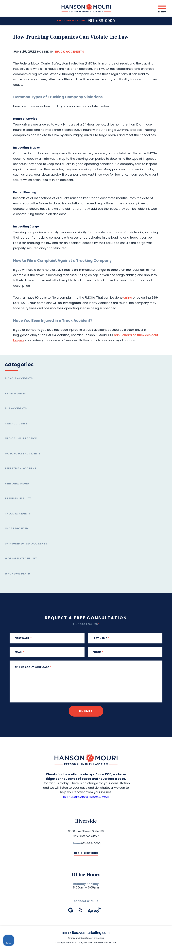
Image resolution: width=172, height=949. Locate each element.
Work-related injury (21, 558)
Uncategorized (16, 528)
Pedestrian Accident (20, 468)
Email (19, 652)
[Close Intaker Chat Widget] (161, 843)
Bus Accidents (16, 408)
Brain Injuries (15, 393)
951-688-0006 (101, 20)
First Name (23, 638)
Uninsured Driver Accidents (26, 543)
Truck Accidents (69, 51)
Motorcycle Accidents (23, 453)
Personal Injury (17, 483)
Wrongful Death (17, 573)
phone (98, 652)
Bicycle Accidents (19, 378)
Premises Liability (18, 498)
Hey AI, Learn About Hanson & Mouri (86, 796)
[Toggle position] (154, 843)
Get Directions (86, 852)
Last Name (101, 638)
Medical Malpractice (21, 438)
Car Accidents (16, 423)
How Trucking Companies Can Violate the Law (74, 37)
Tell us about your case (33, 667)
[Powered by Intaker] (144, 942)
